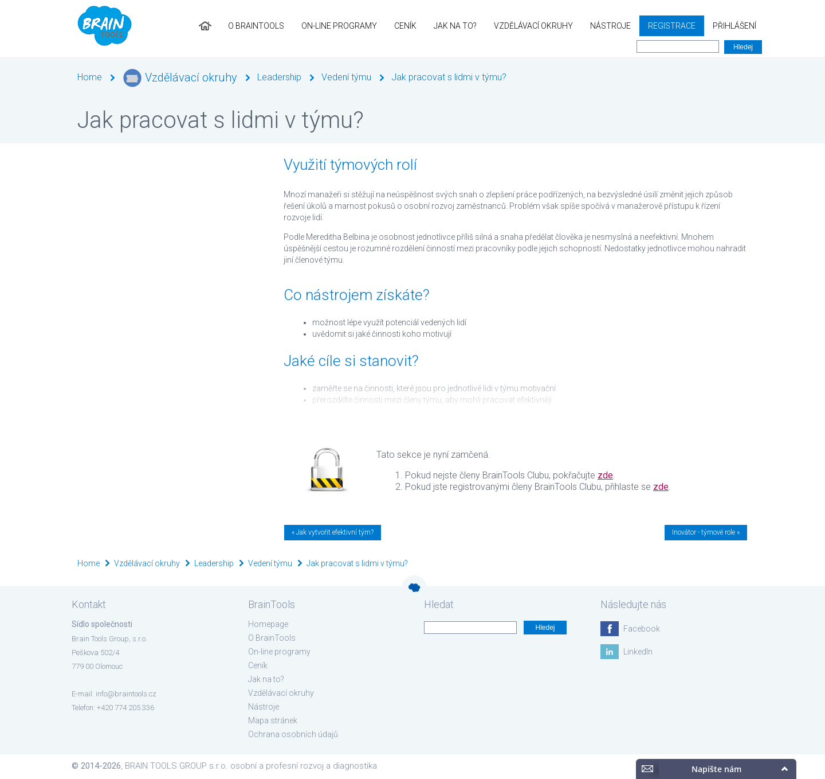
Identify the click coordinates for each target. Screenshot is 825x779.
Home (89, 77)
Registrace (672, 25)
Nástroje (610, 25)
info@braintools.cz (126, 694)
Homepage (268, 624)
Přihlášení (734, 25)
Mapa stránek (272, 720)
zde (605, 475)
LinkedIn (638, 651)
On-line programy (339, 25)
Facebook (641, 628)
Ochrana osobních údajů (293, 734)
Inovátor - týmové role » (706, 532)
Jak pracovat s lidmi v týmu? (448, 77)
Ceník (405, 25)
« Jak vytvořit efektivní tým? (333, 532)
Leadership (279, 77)
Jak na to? (455, 25)
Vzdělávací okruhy (533, 25)
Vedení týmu (346, 77)
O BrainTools (256, 25)
